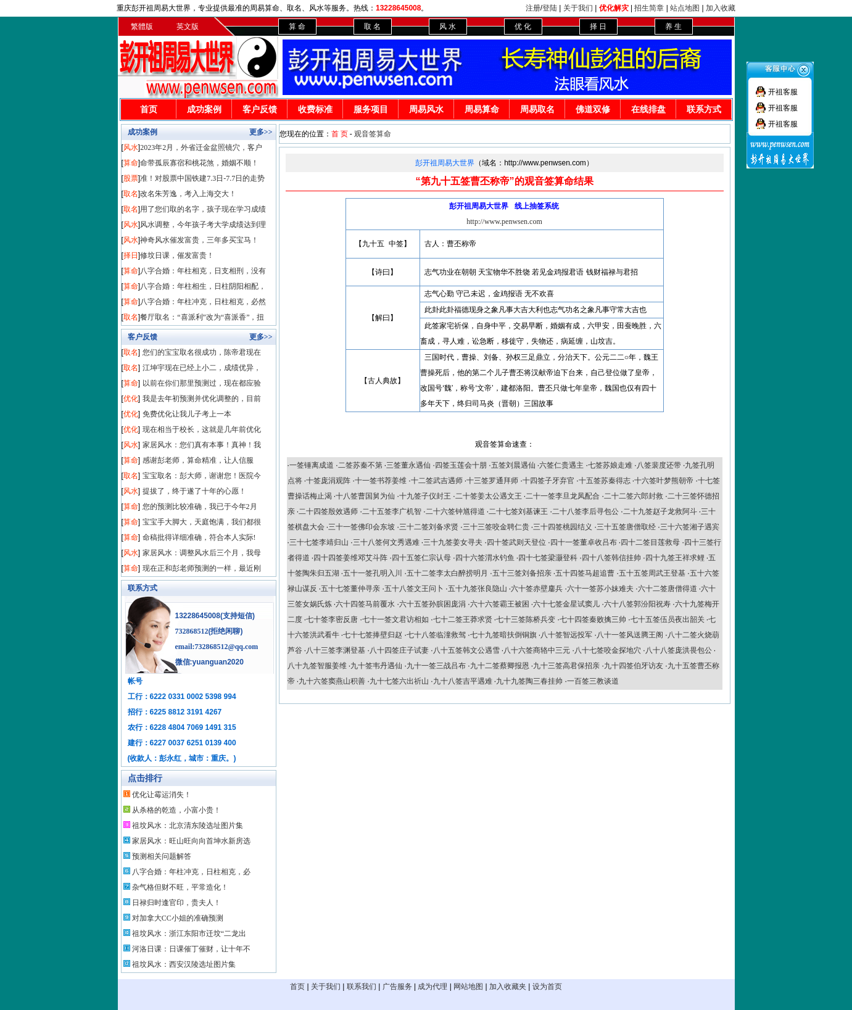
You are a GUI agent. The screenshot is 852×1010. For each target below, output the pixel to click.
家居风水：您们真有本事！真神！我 (202, 445)
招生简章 (649, 8)
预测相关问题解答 (161, 856)
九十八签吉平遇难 (462, 681)
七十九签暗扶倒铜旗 (503, 635)
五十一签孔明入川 (372, 573)
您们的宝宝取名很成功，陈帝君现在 (202, 352)
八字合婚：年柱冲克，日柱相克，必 (191, 871)
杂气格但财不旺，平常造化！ (180, 887)
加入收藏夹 (507, 986)
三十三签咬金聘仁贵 (496, 527)
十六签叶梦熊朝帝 (663, 480)
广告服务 (397, 986)
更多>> (261, 132)
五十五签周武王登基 (652, 573)
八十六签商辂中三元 (536, 650)
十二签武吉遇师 (437, 480)
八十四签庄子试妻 (399, 650)
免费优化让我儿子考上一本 (187, 414)
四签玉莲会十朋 (461, 465)
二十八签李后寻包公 (585, 511)
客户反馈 (259, 109)
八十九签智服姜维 (317, 665)
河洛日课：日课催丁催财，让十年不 (191, 949)
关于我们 (578, 8)
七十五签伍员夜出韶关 (668, 619)
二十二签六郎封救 (633, 496)
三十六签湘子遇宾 (689, 527)
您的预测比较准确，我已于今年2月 (200, 506)
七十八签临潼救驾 (436, 635)
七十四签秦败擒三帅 (593, 619)
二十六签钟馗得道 (455, 511)
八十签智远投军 (566, 635)
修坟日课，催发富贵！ (177, 255)
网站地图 (468, 986)
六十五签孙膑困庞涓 (432, 604)
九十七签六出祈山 (399, 681)
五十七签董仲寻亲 (350, 588)
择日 (130, 255)
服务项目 (371, 109)
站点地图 (685, 8)
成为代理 (432, 986)
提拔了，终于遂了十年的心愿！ (194, 491)
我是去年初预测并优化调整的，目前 (202, 398)
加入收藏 (720, 8)
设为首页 (547, 986)
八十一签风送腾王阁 (630, 635)
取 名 (372, 26)
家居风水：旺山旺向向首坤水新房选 (191, 841)
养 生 (673, 26)
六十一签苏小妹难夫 (600, 588)
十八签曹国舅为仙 (365, 496)
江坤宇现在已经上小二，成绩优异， (202, 367)
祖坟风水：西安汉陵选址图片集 (184, 964)
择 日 (598, 26)
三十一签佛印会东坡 (361, 527)
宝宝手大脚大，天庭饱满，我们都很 (202, 522)
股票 (130, 178)
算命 (130, 163)
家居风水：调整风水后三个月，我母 (202, 552)
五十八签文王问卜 (414, 588)
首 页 (339, 134)
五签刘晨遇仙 (513, 465)
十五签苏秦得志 (605, 480)
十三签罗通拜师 (492, 480)
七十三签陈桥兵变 (525, 619)
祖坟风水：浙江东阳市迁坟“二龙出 (189, 933)
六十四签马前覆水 (365, 604)
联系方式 (704, 109)
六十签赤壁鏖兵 (537, 588)
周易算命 (482, 109)
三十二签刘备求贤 (428, 527)
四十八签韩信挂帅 (611, 557)
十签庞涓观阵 (328, 480)
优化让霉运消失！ (161, 794)
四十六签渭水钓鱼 (485, 557)
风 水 (447, 26)
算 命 (297, 26)
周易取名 (537, 109)
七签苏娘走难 (610, 465)
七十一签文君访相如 (395, 619)
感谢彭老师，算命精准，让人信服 (198, 460)
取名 (130, 193)
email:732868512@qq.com (216, 646)
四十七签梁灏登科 (547, 557)
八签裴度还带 (659, 465)
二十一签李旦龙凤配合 (563, 496)
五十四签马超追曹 (584, 573)
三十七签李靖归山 (319, 542)
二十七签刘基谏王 (518, 511)
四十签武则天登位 (516, 542)
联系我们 (361, 986)
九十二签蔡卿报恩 (499, 665)
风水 (130, 147)
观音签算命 (372, 134)
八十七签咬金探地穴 (607, 650)
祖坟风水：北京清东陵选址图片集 (187, 825)
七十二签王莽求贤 (462, 619)
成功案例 (204, 109)
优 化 (523, 26)
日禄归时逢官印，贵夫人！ (176, 902)
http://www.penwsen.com (504, 221)
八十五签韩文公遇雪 (466, 650)
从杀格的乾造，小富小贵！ (176, 810)
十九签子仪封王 (425, 496)
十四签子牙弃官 (548, 480)
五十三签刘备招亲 (522, 573)
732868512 (192, 631)
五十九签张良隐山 (477, 588)
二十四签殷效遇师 (328, 511)
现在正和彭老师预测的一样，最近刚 (202, 568)
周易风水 (426, 109)
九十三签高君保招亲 (566, 665)
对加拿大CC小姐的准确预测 (177, 918)
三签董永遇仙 (408, 465)
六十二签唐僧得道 (667, 588)
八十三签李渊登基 (335, 650)
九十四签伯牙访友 (633, 665)
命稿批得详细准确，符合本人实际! (199, 537)
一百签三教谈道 (593, 681)
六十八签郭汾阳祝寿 (637, 604)
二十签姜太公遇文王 (488, 496)
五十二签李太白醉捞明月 (447, 573)
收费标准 (315, 109)
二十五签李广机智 (391, 511)
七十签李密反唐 (332, 619)
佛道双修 (593, 109)
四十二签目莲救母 (650, 542)
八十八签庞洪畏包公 (678, 650)
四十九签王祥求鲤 (675, 557)
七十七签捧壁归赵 (372, 635)
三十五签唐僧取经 (626, 527)
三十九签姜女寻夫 (452, 542)
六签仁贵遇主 (561, 465)
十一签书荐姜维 (381, 480)
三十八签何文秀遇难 (386, 542)
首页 (148, 109)
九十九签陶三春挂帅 (529, 681)
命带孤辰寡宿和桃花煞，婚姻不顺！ (199, 163)
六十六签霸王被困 (499, 604)
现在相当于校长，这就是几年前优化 (202, 429)
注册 (533, 8)
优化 (130, 398)
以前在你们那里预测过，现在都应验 (202, 383)
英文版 (187, 26)
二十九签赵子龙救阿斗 (660, 511)
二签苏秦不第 (360, 465)
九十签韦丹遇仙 (376, 665)
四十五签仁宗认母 (421, 557)
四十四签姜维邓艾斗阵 (350, 557)
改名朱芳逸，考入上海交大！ (188, 193)
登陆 (549, 8)
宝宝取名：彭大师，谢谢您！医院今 (202, 475)
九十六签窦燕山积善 (332, 681)
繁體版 (142, 26)
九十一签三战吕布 (436, 665)
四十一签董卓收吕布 (583, 542)
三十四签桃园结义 (562, 527)
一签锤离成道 (311, 465)
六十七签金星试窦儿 (566, 604)
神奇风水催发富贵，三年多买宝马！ (199, 240)
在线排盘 (648, 109)
